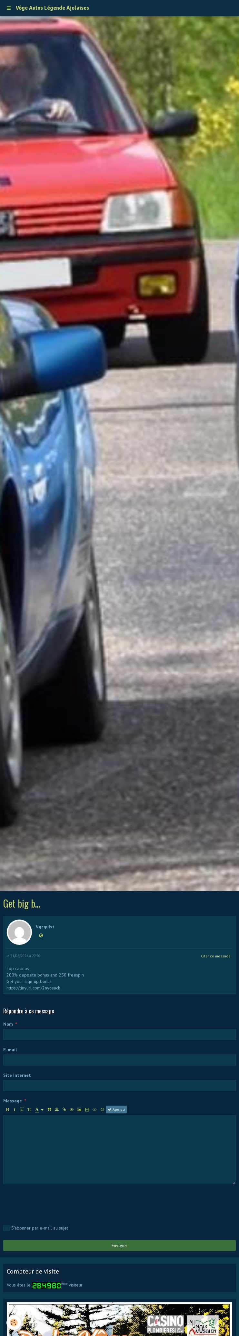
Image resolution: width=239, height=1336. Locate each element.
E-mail (10, 1050)
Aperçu (116, 1109)
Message (12, 1101)
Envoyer (119, 1245)
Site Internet (17, 1075)
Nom (8, 1024)
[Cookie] (13, 1322)
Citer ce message (216, 956)
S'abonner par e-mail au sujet (35, 1228)
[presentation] (52, 1203)
